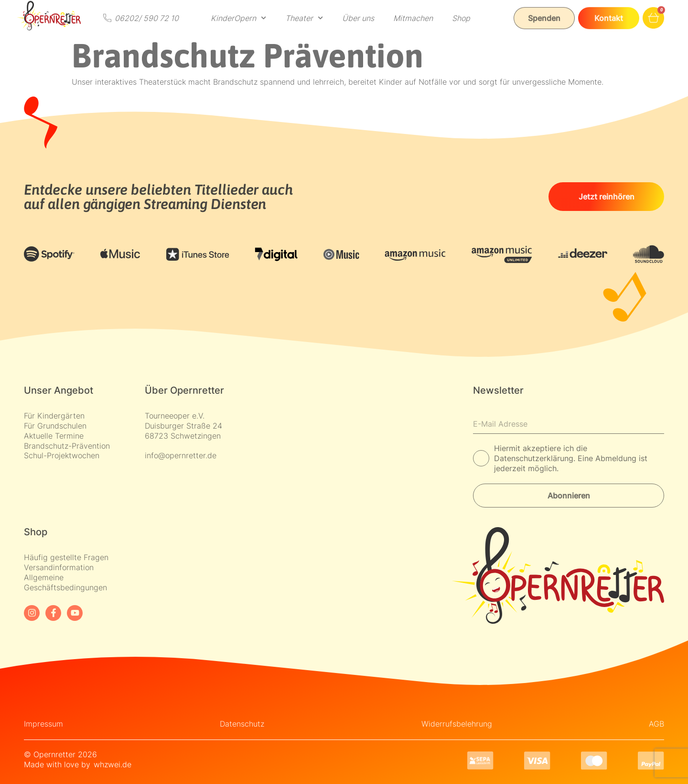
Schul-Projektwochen (61, 455)
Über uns (358, 9)
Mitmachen (413, 9)
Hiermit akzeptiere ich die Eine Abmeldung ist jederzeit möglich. (570, 458)
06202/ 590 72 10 (147, 9)
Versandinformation (59, 567)
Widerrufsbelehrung (456, 724)
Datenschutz (242, 724)
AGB (656, 724)
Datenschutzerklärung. (536, 458)
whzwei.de (112, 764)
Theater (304, 9)
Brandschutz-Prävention (67, 446)
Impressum (43, 724)
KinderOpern (238, 9)
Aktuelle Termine (54, 436)
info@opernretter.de (180, 455)
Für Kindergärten (54, 415)
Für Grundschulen (55, 426)
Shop (461, 9)
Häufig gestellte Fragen (66, 557)
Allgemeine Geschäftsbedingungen (65, 582)
